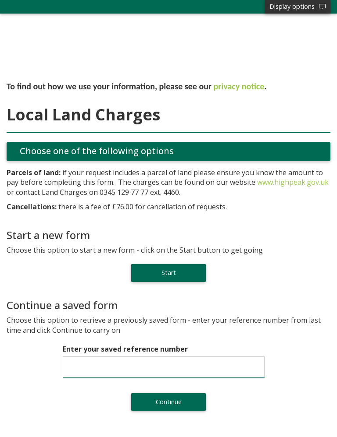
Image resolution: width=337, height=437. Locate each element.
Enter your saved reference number (125, 349)
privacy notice (239, 86)
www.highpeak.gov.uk (293, 182)
